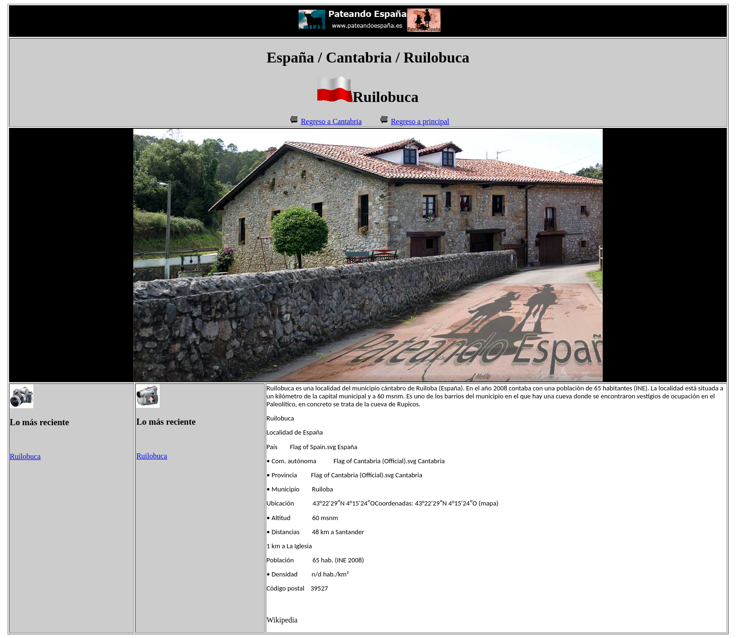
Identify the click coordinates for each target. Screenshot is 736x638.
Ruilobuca (25, 456)
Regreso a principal (420, 121)
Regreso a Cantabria (331, 121)
